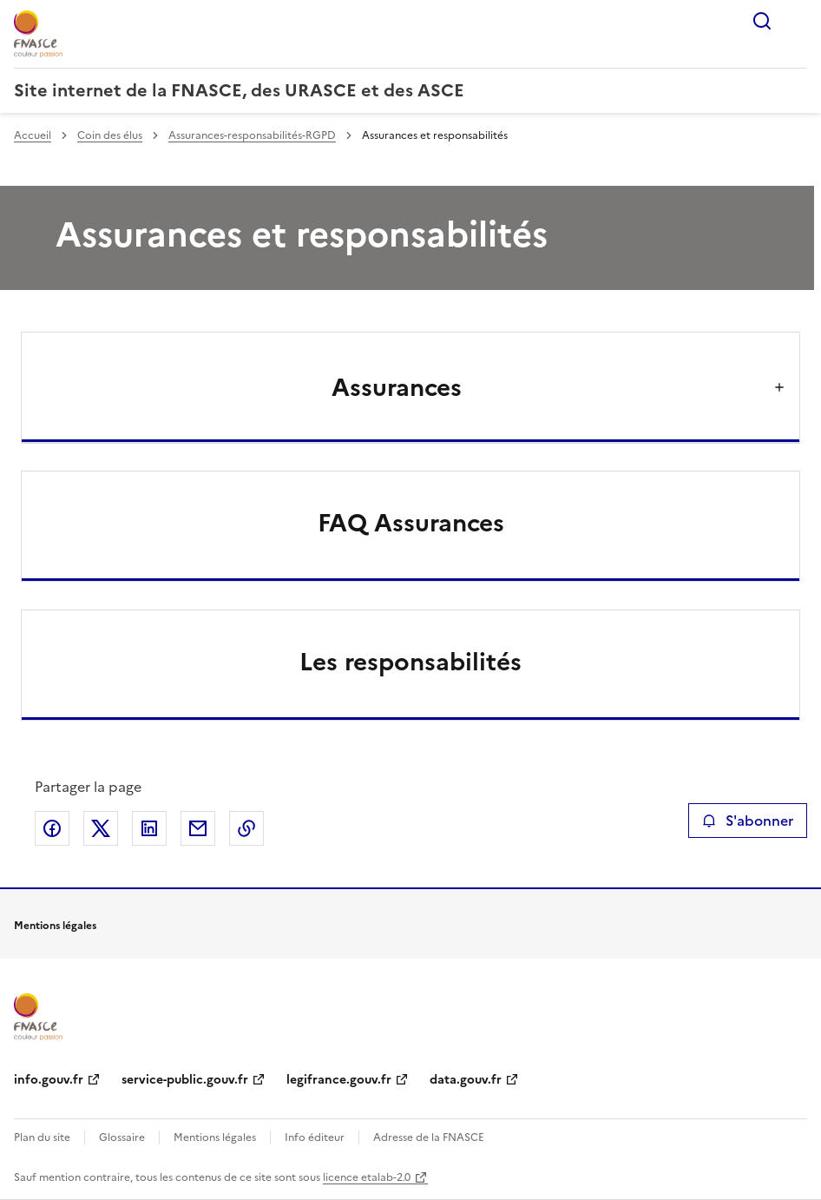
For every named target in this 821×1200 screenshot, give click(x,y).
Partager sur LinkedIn (149, 828)
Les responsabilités (410, 661)
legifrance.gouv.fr (338, 1080)
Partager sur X (100, 828)
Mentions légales (215, 1137)
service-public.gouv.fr (185, 1080)
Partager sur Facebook (52, 828)
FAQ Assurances (411, 522)
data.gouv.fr (466, 1080)
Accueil (32, 135)
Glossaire (122, 1137)
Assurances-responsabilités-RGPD (252, 135)
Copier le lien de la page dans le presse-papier (246, 828)
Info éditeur (315, 1137)
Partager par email (198, 828)
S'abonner (747, 820)
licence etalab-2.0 (366, 1177)
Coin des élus (109, 135)
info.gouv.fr (48, 1080)
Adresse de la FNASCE (428, 1137)
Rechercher (762, 20)
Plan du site (42, 1137)
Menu (796, 20)
